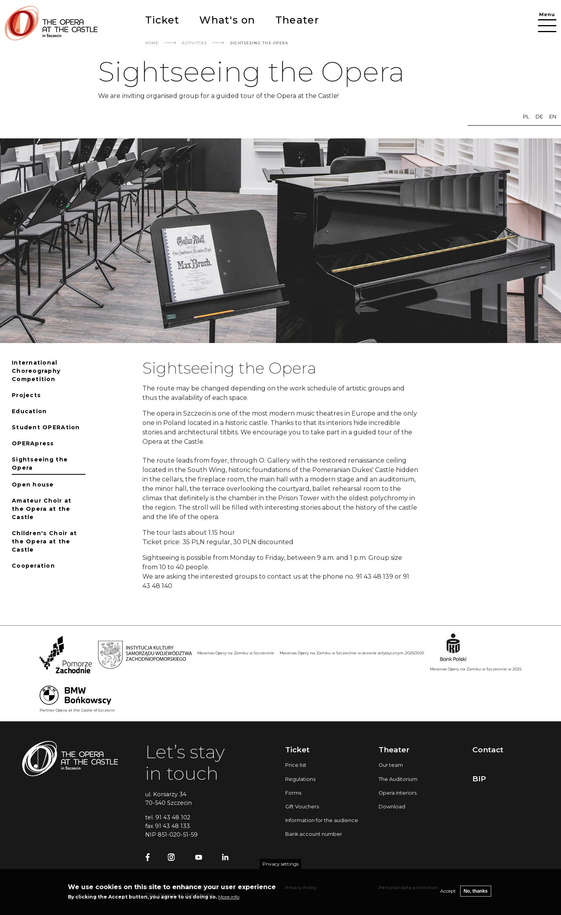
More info (228, 899)
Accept (448, 893)
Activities (194, 43)
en (552, 117)
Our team (391, 765)
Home (152, 43)
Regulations (300, 779)
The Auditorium (398, 779)
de (539, 117)
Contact (487, 749)
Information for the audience (321, 820)
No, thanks (476, 893)
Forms (293, 793)
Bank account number (313, 834)
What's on (227, 20)
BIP (479, 778)
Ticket (162, 20)
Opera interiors (398, 793)
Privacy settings (280, 866)
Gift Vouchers (302, 807)
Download (392, 807)
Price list (295, 765)
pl (526, 117)
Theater (297, 20)
